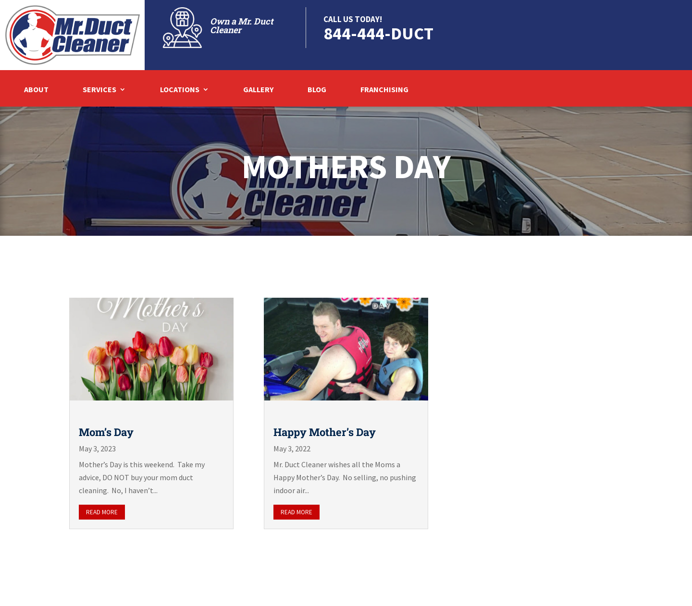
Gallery (258, 90)
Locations (179, 90)
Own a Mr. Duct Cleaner (241, 25)
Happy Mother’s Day (324, 432)
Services (99, 90)
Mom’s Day (106, 432)
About (36, 90)
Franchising (384, 90)
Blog (317, 90)
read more (102, 512)
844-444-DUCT (378, 33)
